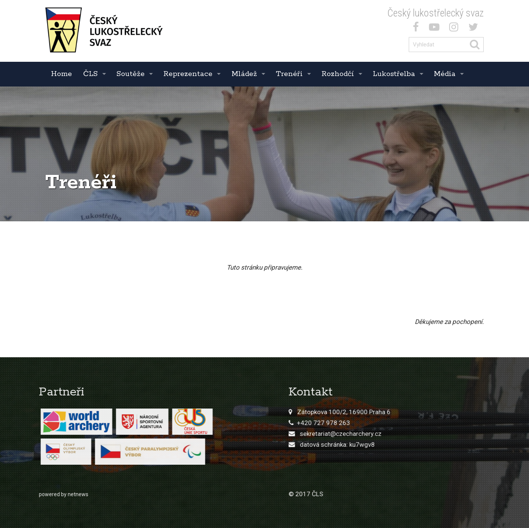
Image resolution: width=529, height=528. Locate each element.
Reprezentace (187, 74)
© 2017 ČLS (402, 494)
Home (61, 74)
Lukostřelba (394, 74)
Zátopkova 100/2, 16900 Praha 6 (440, 412)
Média (445, 74)
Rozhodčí (337, 74)
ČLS (90, 74)
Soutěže (131, 74)
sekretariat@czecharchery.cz (437, 433)
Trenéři (289, 74)
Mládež (244, 74)
